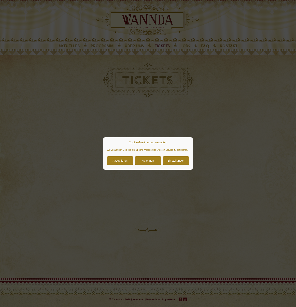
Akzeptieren (120, 160)
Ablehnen (148, 160)
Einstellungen (175, 160)
